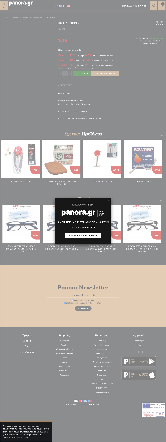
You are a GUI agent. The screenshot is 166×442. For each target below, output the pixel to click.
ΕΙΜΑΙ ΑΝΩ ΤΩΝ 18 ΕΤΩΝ (83, 235)
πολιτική (21, 437)
